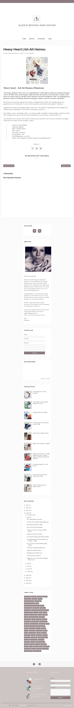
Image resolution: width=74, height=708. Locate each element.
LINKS (50, 39)
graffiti (26, 628)
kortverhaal (32, 632)
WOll (45, 612)
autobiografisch (33, 617)
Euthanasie (28, 598)
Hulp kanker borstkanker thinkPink (34, 605)
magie (33, 635)
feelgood (41, 623)
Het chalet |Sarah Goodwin (34, 519)
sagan (26, 646)
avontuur (41, 617)
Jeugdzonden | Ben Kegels (40, 412)
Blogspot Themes (31, 705)
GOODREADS (41, 39)
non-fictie (27, 637)
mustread (39, 635)
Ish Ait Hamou (23, 125)
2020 (27, 580)
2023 (27, 513)
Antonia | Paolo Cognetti (34, 555)
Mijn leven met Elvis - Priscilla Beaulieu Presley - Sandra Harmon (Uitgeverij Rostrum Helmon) (41, 456)
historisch (32, 628)
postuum (41, 639)
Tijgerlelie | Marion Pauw (34, 550)
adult (26, 617)
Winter (26, 614)
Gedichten (38, 601)
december (30, 515)
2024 (27, 510)
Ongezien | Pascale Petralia (34, 534)
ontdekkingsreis (42, 637)
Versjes (36, 612)
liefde (38, 632)
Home (65, 705)
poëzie (33, 642)
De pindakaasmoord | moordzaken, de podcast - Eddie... (37, 540)
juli (28, 517)
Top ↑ (70, 705)
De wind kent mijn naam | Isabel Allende (38, 536)
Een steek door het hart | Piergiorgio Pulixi (40, 475)
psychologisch (40, 642)
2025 (27, 508)
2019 (27, 583)
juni (28, 563)
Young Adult (33, 614)
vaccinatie (45, 648)
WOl (41, 612)
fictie (47, 623)
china (33, 619)
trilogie (39, 648)
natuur (45, 635)
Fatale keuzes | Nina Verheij (40, 433)
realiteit (27, 644)
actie (39, 614)
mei (28, 566)
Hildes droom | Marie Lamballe (41, 443)
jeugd (45, 630)
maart (29, 571)
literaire (44, 632)
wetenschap (37, 651)
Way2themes (15, 705)
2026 (27, 505)
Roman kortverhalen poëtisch (40, 610)
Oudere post (66, 166)
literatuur (27, 635)
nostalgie (34, 637)
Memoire (42, 608)
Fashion (34, 598)
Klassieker (35, 608)
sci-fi (31, 646)
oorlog (26, 639)
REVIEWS (31, 39)
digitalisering (35, 621)
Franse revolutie (29, 601)
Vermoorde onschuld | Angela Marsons (38, 522)
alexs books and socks (13, 53)
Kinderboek (28, 608)
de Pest (39, 619)
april (28, 569)
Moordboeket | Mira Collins (34, 524)
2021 (27, 578)
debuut (44, 619)
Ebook (39, 596)
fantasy (27, 623)
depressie (27, 621)
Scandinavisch (28, 612)
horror (38, 628)
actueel (45, 614)
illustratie (31, 630)
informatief (39, 630)
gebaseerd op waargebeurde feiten (35, 626)
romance (43, 644)
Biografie (33, 596)
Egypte (45, 596)
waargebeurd (28, 651)
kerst (26, 632)
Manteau (21, 127)
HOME (24, 39)
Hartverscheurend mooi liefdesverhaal (39, 485)
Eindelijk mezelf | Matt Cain (34, 553)
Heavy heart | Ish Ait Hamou (35, 527)
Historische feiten (29, 603)
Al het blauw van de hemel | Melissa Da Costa (40, 402)
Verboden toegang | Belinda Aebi (36, 547)
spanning (46, 646)
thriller (33, 648)
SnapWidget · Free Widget (45, 378)
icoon (26, 630)
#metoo (27, 596)
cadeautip (27, 619)
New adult (27, 610)
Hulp (37, 603)
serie (41, 646)
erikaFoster (43, 621)
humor (43, 628)
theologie (27, 648)
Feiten (40, 598)
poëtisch (27, 642)
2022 (27, 575)
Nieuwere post (8, 166)
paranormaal (33, 639)
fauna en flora (34, 623)
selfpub (36, 646)
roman (37, 644)
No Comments (30, 53)
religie (32, 644)
